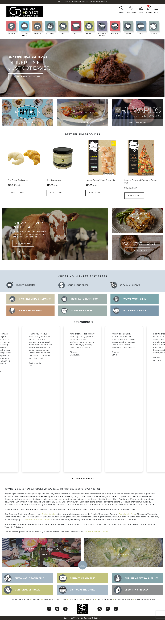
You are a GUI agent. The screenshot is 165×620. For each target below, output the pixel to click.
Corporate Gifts (123, 599)
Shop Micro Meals (137, 251)
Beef (121, 514)
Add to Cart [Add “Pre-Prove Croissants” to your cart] (17, 193)
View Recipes (124, 555)
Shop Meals (137, 225)
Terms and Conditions (55, 599)
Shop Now (27, 122)
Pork (133, 514)
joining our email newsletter (36, 519)
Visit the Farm (23, 243)
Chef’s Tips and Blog (145, 599)
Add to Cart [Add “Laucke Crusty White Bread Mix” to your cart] (95, 193)
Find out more (137, 122)
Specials (90, 599)
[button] (19, 252)
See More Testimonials (82, 478)
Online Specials (49, 514)
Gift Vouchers (105, 599)
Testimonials (75, 599)
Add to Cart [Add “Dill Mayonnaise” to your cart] (56, 193)
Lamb (127, 514)
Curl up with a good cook (26, 77)
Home (26, 599)
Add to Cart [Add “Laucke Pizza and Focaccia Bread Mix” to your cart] (134, 195)
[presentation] (13, 252)
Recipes (36, 599)
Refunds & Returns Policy (95, 532)
